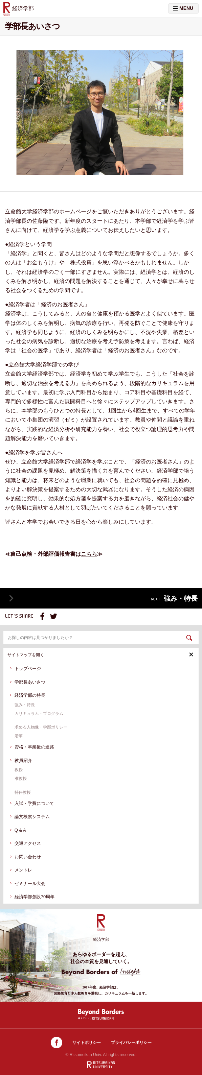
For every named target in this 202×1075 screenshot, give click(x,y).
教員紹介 (23, 760)
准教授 (21, 778)
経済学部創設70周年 (34, 896)
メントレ (23, 870)
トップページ (28, 668)
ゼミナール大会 (30, 883)
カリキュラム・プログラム (39, 713)
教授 (19, 769)
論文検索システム (32, 816)
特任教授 (23, 792)
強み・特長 (25, 704)
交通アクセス (28, 843)
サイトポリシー (86, 1042)
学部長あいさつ (30, 682)
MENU (183, 8)
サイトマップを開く (100, 654)
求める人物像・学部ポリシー (41, 727)
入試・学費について (34, 803)
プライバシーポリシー (131, 1042)
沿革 (19, 736)
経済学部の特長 (30, 695)
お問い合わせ (28, 856)
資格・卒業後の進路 (34, 746)
